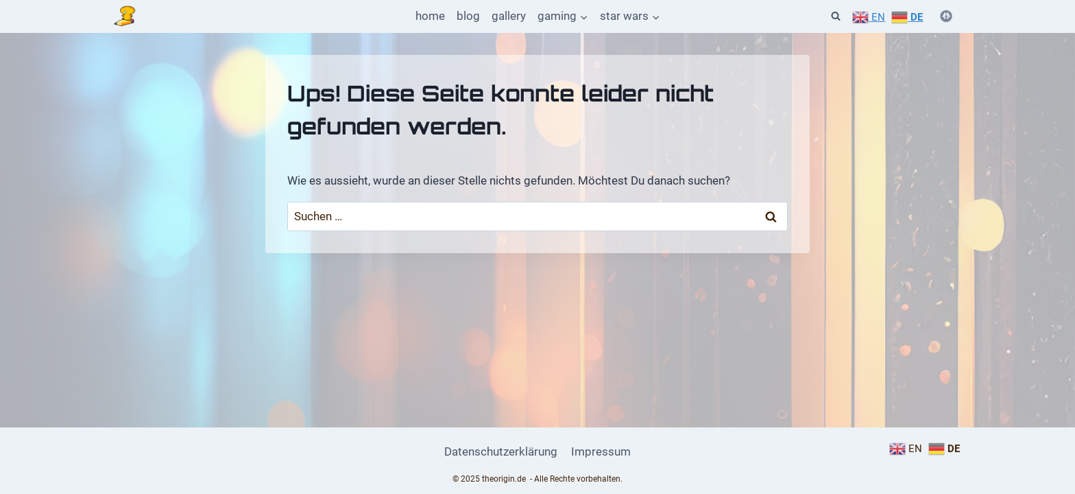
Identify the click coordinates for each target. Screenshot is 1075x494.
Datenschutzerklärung (500, 451)
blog (468, 16)
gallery (509, 16)
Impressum (601, 451)
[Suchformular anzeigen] (835, 16)
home (430, 16)
